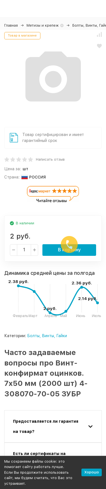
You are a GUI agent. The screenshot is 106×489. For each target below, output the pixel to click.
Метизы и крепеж (43, 25)
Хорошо (91, 472)
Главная (11, 25)
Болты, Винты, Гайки (47, 335)
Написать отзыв (50, 159)
